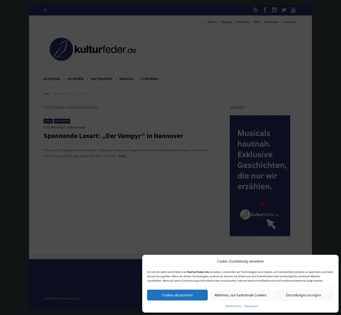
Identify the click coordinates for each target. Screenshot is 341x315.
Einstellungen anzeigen (303, 295)
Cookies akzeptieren (177, 295)
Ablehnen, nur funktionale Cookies (241, 295)
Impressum (251, 306)
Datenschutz (233, 306)
